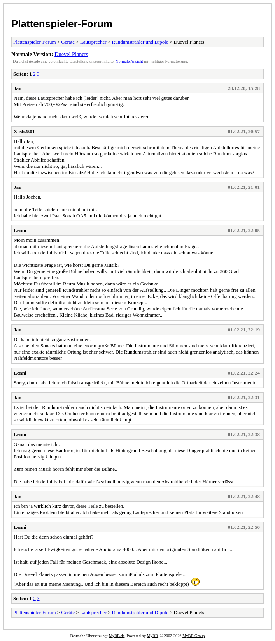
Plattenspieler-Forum (61, 24)
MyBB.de (117, 636)
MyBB (152, 636)
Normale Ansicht (129, 61)
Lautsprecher (93, 42)
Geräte (68, 42)
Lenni (20, 230)
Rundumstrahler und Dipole (140, 42)
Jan (17, 88)
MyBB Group (193, 636)
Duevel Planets (71, 54)
